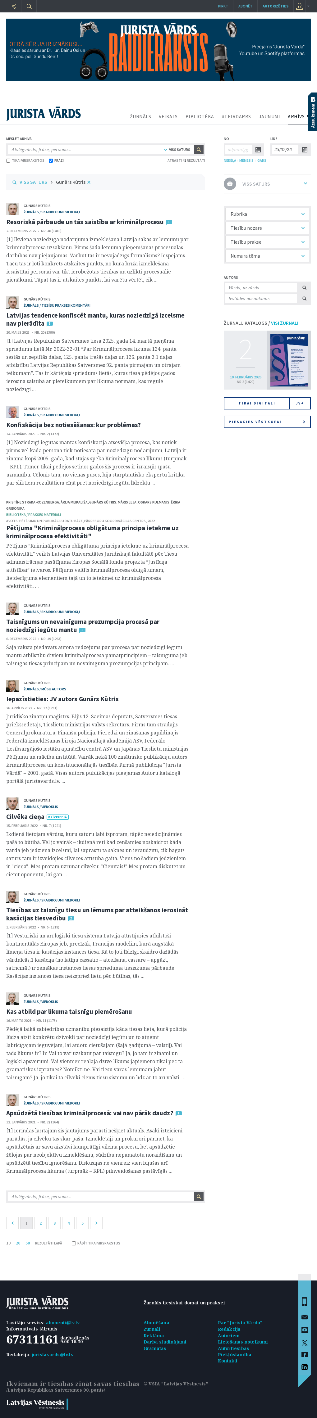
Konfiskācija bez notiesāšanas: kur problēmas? (73, 425)
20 (18, 1243)
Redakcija (229, 1329)
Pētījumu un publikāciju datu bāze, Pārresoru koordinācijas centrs (82, 520)
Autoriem (229, 1336)
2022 (151, 520)
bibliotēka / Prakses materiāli (33, 514)
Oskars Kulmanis (153, 502)
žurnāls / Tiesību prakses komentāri (57, 305)
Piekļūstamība (235, 1354)
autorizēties (275, 6)
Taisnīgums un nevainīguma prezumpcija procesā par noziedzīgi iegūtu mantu (82, 625)
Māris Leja (127, 502)
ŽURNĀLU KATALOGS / (261, 323)
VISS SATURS (33, 182)
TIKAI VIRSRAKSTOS (25, 160)
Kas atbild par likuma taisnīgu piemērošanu (69, 1011)
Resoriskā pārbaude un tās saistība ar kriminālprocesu (85, 222)
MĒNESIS (246, 160)
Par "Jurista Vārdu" (240, 1322)
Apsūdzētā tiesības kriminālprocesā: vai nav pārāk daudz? (89, 1113)
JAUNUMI (269, 116)
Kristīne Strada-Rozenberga (32, 502)
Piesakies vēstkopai (267, 422)
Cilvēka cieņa (25, 816)
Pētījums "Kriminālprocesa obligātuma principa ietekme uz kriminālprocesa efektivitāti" (92, 532)
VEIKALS (168, 116)
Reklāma (154, 1336)
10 (8, 1243)
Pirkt (223, 6)
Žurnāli (152, 1329)
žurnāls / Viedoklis (41, 806)
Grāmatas (155, 1348)
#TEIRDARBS (236, 116)
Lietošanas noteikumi (243, 1342)
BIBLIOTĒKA (200, 116)
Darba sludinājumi (165, 1342)
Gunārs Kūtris (70, 182)
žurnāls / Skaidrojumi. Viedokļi (52, 212)
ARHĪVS (296, 116)
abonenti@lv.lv (63, 1322)
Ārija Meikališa (74, 502)
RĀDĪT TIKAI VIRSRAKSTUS (96, 1243)
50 (27, 1243)
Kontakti (228, 1361)
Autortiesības (234, 1348)
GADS (261, 160)
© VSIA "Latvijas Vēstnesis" (176, 1384)
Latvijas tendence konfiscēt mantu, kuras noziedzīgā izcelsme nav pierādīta (95, 319)
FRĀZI (56, 160)
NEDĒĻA (230, 160)
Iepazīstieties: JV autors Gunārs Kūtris (62, 699)
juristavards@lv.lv (52, 1354)
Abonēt (245, 6)
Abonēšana (156, 1322)
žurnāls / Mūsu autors (45, 689)
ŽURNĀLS (140, 116)
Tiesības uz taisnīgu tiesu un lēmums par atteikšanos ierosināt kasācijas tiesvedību (97, 914)
